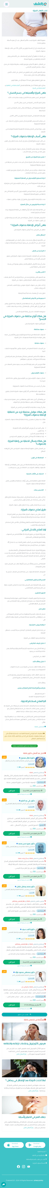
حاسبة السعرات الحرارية (40, 1163)
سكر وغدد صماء (23, 858)
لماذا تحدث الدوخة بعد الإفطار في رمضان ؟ (25, 1080)
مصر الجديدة (41, 997)
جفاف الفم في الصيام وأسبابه (32, 1117)
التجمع (43, 825)
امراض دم (25, 987)
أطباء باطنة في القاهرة (13, 85)
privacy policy (38, 1180)
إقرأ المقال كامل (21, 1054)
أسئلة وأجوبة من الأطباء (39, 1155)
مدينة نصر (42, 782)
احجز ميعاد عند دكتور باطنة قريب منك (24, 746)
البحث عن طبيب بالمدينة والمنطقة (36, 1159)
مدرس (31, 892)
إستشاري (31, 764)
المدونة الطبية (42, 1151)
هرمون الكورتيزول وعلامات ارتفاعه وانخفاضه (24, 1043)
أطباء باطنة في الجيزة (39, 88)
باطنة (36, 727)
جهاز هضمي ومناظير (18, 901)
